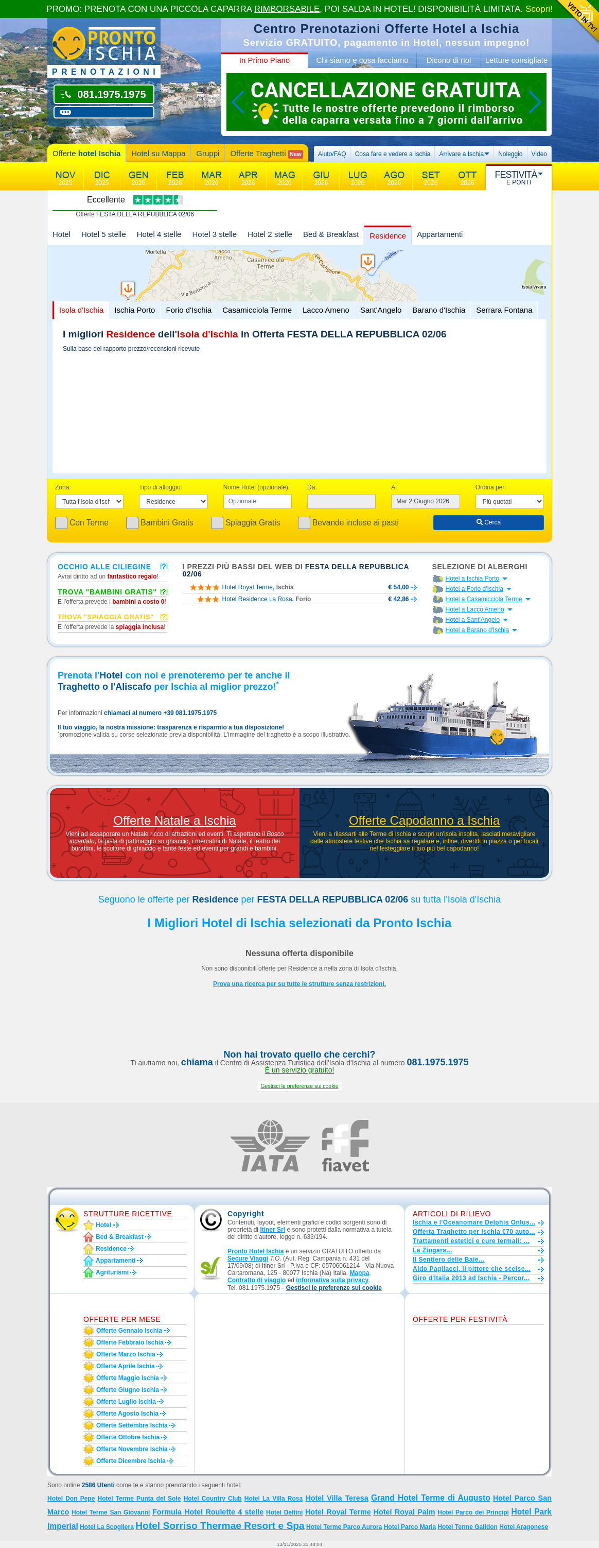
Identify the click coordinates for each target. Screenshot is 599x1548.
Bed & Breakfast (331, 234)
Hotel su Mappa (158, 153)
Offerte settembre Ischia (132, 1425)
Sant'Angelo (380, 309)
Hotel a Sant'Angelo (473, 619)
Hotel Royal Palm (404, 1512)
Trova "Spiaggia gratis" (106, 617)
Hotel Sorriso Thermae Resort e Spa (219, 1525)
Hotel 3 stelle (214, 234)
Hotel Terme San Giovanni (111, 1512)
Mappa (359, 1273)
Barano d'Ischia (438, 309)
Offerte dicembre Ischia (131, 1461)
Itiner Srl (272, 1229)
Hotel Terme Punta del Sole (139, 1498)
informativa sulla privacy (332, 1280)
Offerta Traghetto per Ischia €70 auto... (474, 1231)
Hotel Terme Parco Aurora (344, 1526)
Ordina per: (490, 487)
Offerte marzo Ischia (125, 1354)
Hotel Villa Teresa (336, 1498)
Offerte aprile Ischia (125, 1366)
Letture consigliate (516, 60)
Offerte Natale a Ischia (174, 820)
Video (539, 154)
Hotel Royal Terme (338, 1512)
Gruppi (207, 153)
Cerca (489, 522)
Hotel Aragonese (523, 1526)
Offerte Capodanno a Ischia (424, 820)
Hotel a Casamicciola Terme (484, 599)
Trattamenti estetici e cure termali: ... (471, 1241)
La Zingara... (432, 1250)
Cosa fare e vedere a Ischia (393, 154)
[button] (299, 1086)
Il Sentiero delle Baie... (448, 1259)
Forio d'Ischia (189, 309)
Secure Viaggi (247, 1258)
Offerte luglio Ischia (126, 1401)
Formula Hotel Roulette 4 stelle (207, 1512)
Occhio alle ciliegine (104, 566)
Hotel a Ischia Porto (473, 578)
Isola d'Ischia (81, 309)
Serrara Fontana (504, 309)
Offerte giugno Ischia (127, 1389)
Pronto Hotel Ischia (255, 1251)
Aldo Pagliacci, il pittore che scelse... (472, 1268)
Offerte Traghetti (266, 154)
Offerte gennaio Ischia (129, 1330)
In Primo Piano (264, 60)
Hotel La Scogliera (107, 1526)
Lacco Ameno (326, 309)
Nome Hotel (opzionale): (256, 487)
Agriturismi (112, 1272)
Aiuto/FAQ (332, 154)
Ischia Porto (134, 309)
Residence (387, 235)
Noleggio (510, 154)
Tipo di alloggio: (160, 487)
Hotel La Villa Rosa (273, 1498)
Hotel (61, 234)
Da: (312, 487)
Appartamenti (440, 234)
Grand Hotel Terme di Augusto (430, 1497)
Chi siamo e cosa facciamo (362, 60)
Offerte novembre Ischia (132, 1449)
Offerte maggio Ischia (127, 1378)
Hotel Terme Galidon (467, 1526)
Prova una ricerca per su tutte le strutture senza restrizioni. (299, 984)
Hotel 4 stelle (159, 234)
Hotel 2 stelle (270, 234)
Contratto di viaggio (256, 1280)
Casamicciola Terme (257, 309)
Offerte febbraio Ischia (130, 1342)
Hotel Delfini (284, 1512)
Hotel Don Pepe (71, 1498)
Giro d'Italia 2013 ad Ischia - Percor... (471, 1278)
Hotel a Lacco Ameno (475, 609)
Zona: (63, 487)
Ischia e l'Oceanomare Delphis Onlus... (474, 1222)
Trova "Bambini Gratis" (107, 591)
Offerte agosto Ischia (127, 1413)
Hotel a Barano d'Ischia (477, 630)
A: (394, 487)
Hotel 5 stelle (103, 234)
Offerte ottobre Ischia (128, 1437)
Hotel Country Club (213, 1498)
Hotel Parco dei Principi (473, 1512)
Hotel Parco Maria (410, 1526)
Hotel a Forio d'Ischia (474, 588)
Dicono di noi (449, 60)
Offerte (86, 153)
